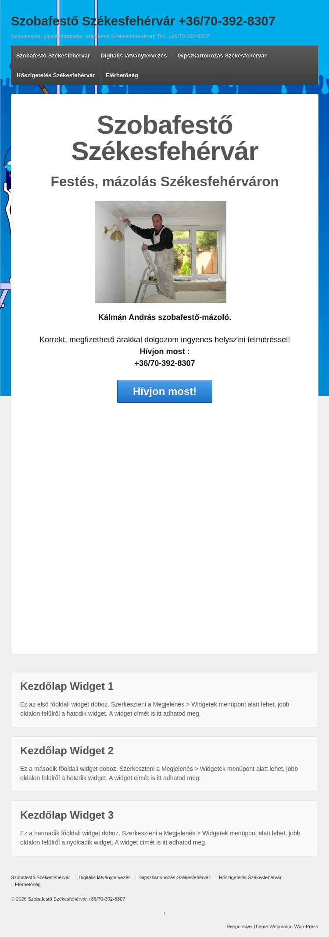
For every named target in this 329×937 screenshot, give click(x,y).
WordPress (306, 926)
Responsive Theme (247, 926)
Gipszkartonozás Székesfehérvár (222, 55)
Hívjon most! (165, 391)
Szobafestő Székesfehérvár (53, 55)
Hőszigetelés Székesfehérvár (56, 75)
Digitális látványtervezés (133, 55)
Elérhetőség (122, 75)
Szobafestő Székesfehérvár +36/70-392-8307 (143, 21)
